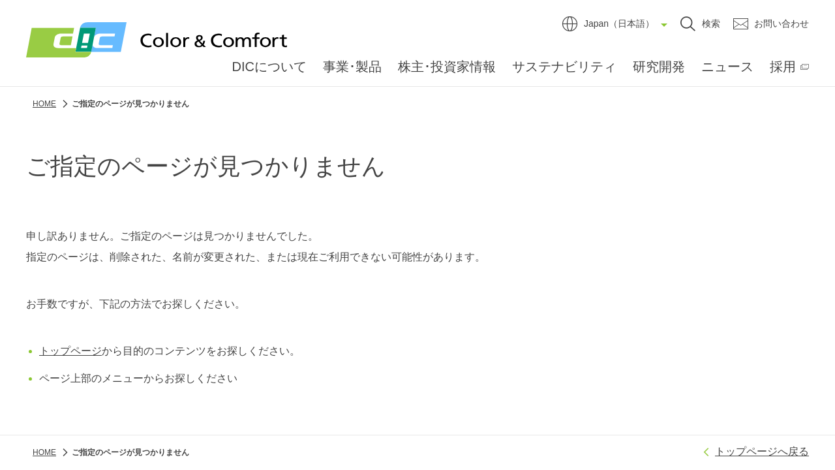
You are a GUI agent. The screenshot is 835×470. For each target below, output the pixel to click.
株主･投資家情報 (447, 66)
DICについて (269, 66)
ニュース (727, 66)
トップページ (70, 350)
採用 (783, 66)
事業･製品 (352, 66)
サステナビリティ (564, 66)
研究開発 (659, 66)
